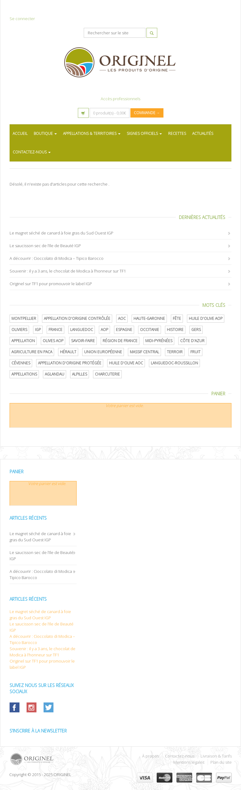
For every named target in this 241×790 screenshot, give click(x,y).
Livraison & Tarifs (216, 756)
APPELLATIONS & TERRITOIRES (91, 133)
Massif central (144, 351)
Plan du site (221, 762)
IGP (38, 329)
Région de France (120, 340)
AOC (122, 318)
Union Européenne (103, 351)
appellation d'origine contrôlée (77, 318)
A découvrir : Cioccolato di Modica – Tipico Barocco (57, 258)
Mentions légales (188, 762)
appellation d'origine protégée (69, 363)
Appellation (23, 340)
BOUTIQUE (45, 133)
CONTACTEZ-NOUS (32, 152)
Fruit (195, 351)
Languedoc (81, 329)
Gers (196, 329)
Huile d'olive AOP (205, 318)
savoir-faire (83, 340)
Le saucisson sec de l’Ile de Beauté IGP (45, 245)
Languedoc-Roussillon (174, 363)
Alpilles (79, 374)
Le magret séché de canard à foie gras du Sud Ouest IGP (61, 233)
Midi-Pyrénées (158, 340)
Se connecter (22, 18)
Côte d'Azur (192, 340)
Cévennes (20, 363)
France (55, 329)
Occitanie (149, 329)
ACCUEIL (20, 133)
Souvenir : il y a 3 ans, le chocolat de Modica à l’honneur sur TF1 (68, 271)
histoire (175, 329)
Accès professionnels (120, 98)
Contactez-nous (179, 756)
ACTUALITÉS (202, 133)
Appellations (24, 374)
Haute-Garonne (149, 318)
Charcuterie (107, 374)
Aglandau (54, 374)
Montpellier (23, 318)
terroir (175, 351)
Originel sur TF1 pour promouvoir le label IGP (51, 283)
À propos (150, 756)
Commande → (147, 112)
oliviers (19, 329)
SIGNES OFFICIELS (144, 133)
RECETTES (177, 133)
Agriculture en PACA (31, 351)
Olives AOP (53, 340)
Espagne (124, 329)
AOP (104, 329)
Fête (177, 318)
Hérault (68, 351)
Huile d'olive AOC (126, 363)
